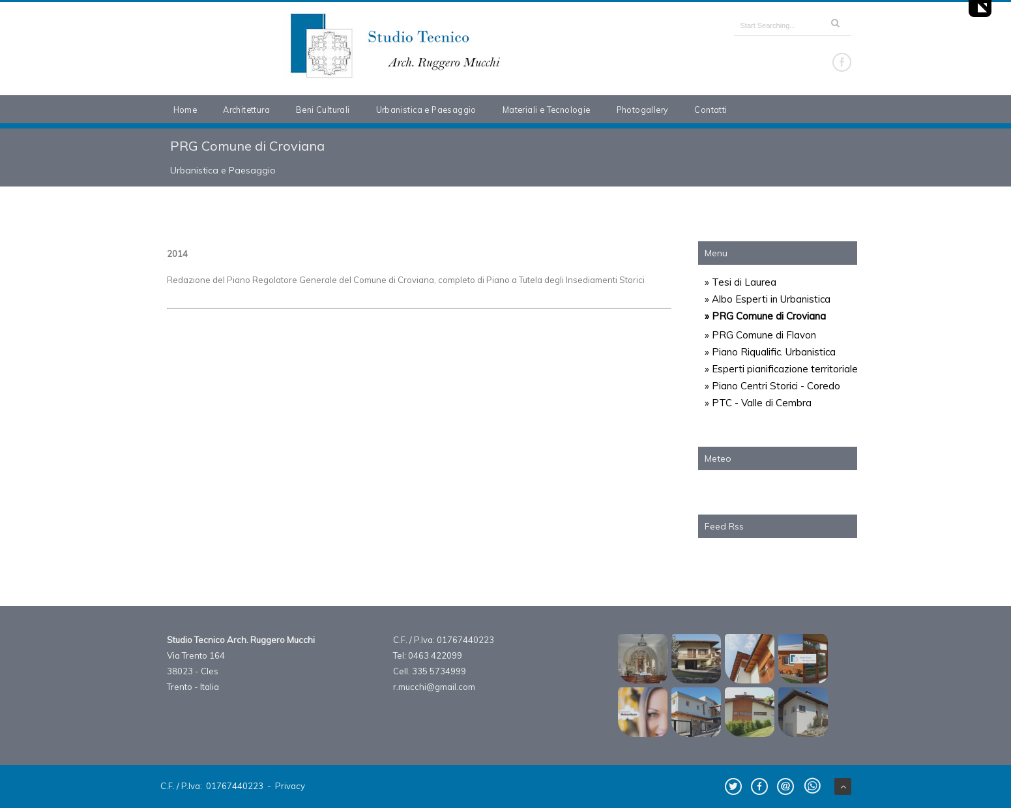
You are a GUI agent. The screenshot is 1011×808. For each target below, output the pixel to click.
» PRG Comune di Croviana (765, 316)
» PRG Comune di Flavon (760, 335)
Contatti (710, 109)
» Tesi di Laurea (740, 282)
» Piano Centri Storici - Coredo (772, 386)
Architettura (246, 109)
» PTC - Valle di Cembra (758, 403)
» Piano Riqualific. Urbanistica (770, 352)
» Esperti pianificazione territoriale (781, 369)
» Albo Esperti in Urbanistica (767, 299)
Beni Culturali (323, 109)
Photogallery (643, 109)
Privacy (290, 786)
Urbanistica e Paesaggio (426, 109)
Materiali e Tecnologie (547, 109)
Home (185, 109)
